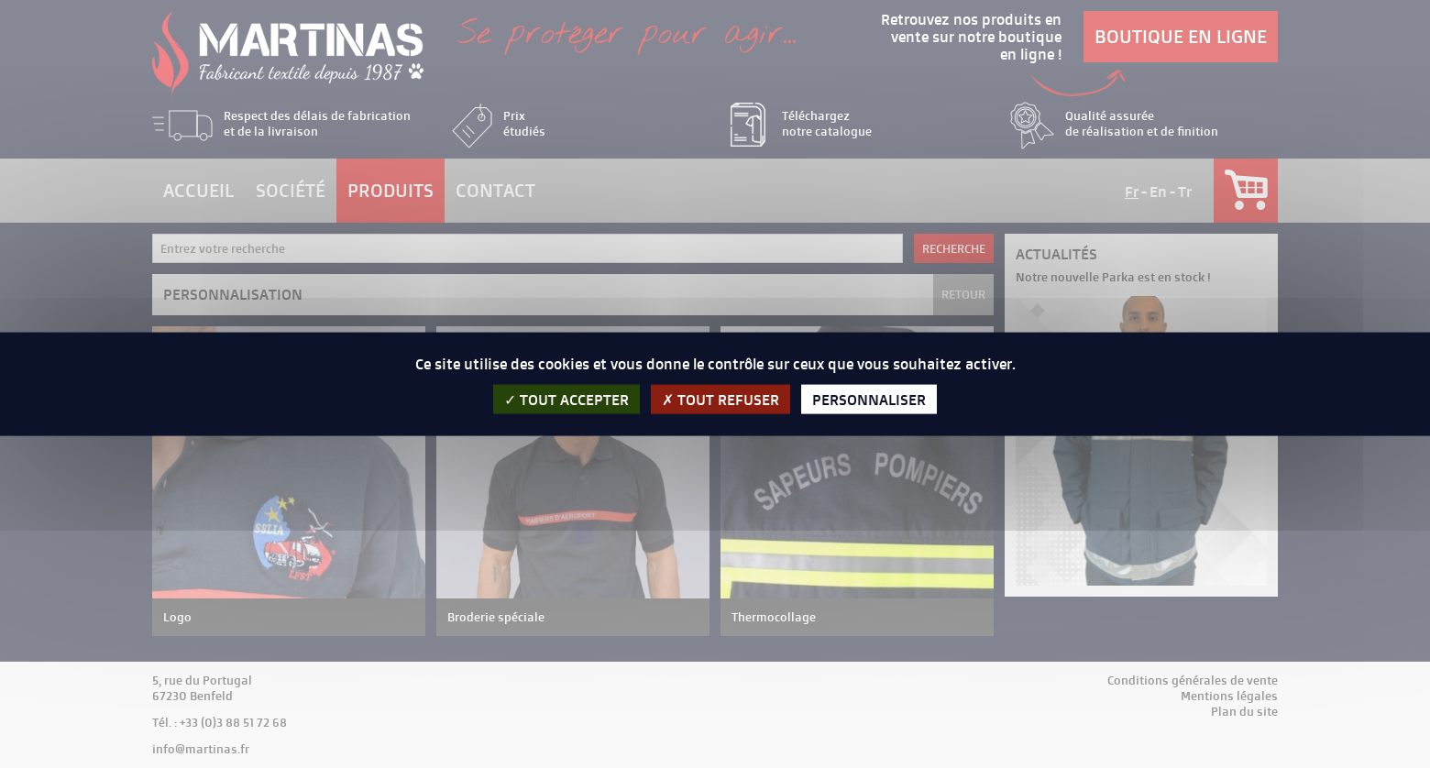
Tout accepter (566, 398)
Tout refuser (720, 398)
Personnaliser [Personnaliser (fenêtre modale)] (869, 398)
